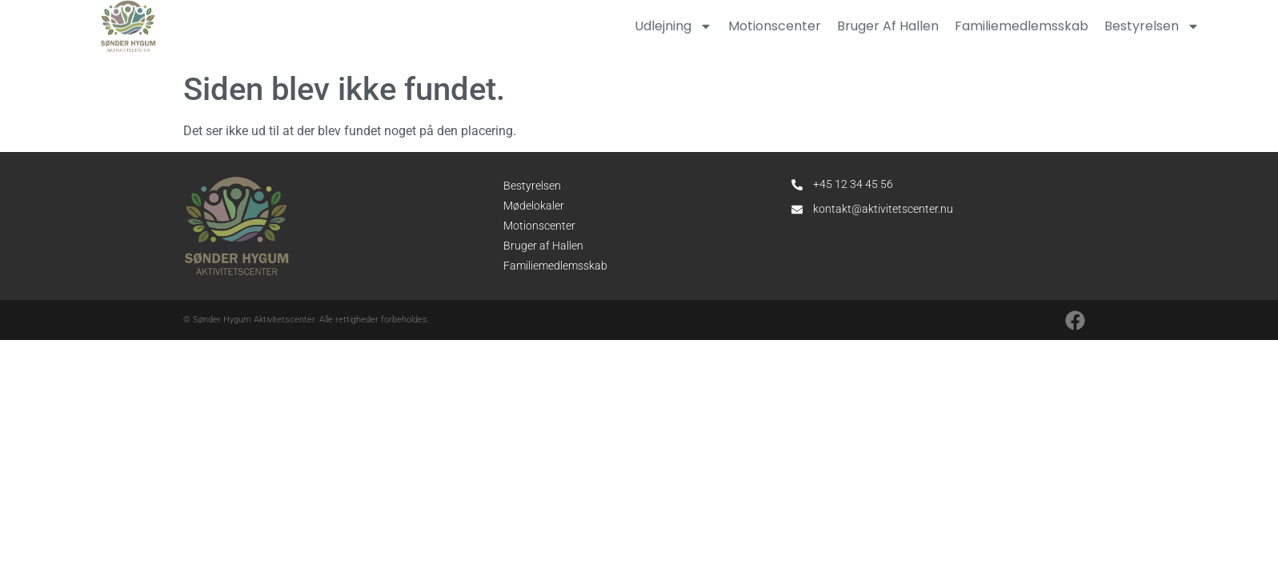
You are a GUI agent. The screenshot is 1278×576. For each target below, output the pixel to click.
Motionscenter (774, 23)
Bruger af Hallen (543, 245)
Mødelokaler (533, 205)
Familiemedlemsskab (1021, 23)
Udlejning (673, 23)
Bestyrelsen (1152, 23)
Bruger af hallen (888, 23)
